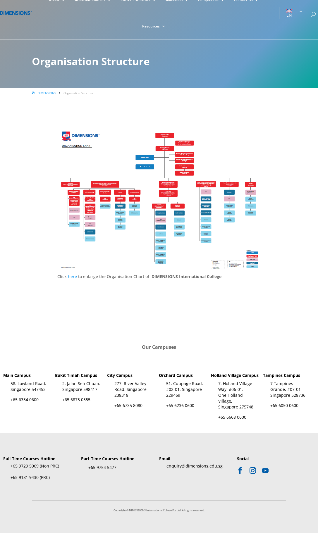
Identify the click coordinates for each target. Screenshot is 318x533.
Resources (151, 26)
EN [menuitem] (289, 15)
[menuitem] (294, 13)
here (72, 276)
